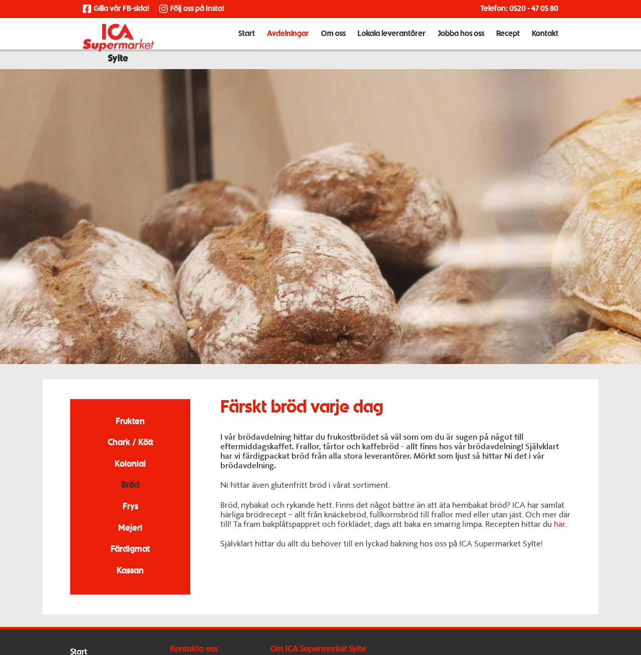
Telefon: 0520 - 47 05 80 (519, 9)
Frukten (130, 422)
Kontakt (545, 44)
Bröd (130, 485)
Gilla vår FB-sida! (116, 9)
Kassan (130, 571)
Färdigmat (130, 549)
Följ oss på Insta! (191, 9)
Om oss (333, 44)
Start (246, 44)
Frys (130, 507)
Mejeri (130, 528)
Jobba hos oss (461, 44)
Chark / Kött (130, 443)
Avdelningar (288, 44)
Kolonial (130, 464)
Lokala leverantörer (392, 44)
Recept (508, 44)
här (559, 524)
